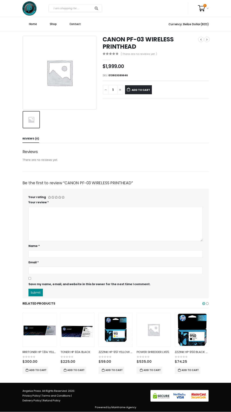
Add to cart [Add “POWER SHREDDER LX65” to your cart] (152, 370)
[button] (204, 303)
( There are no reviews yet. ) (139, 54)
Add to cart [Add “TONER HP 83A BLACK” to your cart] (76, 370)
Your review (38, 202)
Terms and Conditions (56, 396)
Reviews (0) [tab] (30, 138)
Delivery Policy (31, 401)
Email (33, 262)
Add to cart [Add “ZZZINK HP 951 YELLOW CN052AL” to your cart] (114, 370)
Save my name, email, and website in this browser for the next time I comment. (89, 284)
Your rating (37, 197)
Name (34, 246)
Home (33, 24)
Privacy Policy (31, 396)
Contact (75, 24)
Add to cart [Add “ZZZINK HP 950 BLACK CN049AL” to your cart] (190, 370)
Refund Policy (51, 401)
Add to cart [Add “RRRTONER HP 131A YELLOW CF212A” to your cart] (37, 370)
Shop (53, 24)
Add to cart (145, 90)
